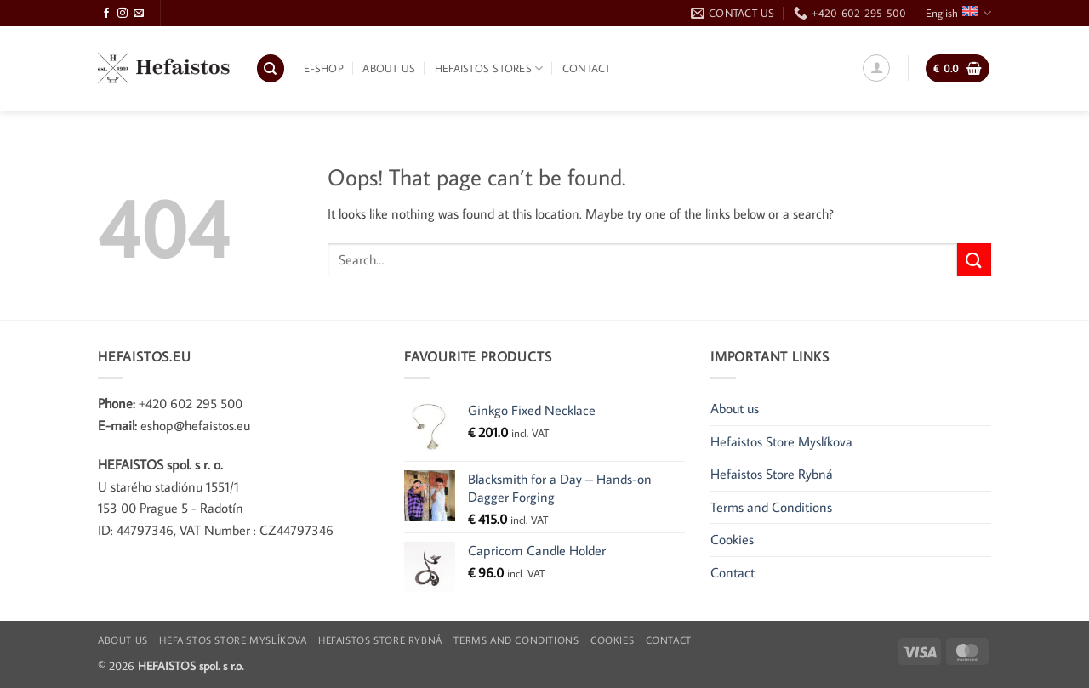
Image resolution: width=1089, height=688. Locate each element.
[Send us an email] (139, 14)
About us (388, 68)
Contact (586, 68)
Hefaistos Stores (489, 68)
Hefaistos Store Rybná (771, 473)
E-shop (324, 68)
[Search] (270, 68)
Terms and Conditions (771, 506)
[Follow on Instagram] (122, 14)
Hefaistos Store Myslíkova (781, 441)
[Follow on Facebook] (106, 14)
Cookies (732, 539)
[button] (876, 68)
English (958, 13)
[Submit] (974, 259)
